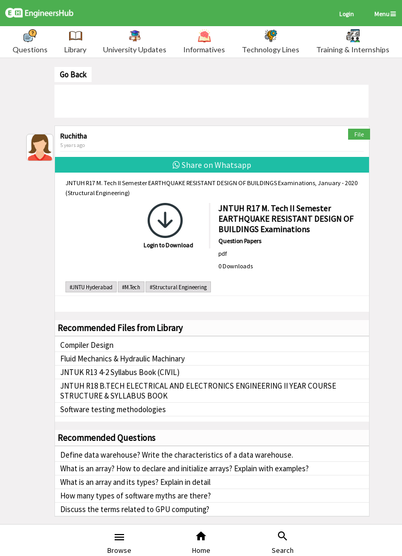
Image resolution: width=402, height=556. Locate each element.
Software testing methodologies (113, 409)
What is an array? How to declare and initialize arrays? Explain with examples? (184, 468)
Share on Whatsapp (212, 165)
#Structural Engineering (178, 287)
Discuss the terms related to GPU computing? (134, 509)
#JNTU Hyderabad (91, 287)
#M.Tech (131, 287)
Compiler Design (87, 345)
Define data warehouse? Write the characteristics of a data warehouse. (176, 455)
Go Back (73, 75)
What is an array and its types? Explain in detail (135, 482)
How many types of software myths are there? (135, 496)
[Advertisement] (211, 100)
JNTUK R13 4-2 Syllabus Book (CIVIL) (120, 372)
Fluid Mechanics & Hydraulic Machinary (122, 359)
